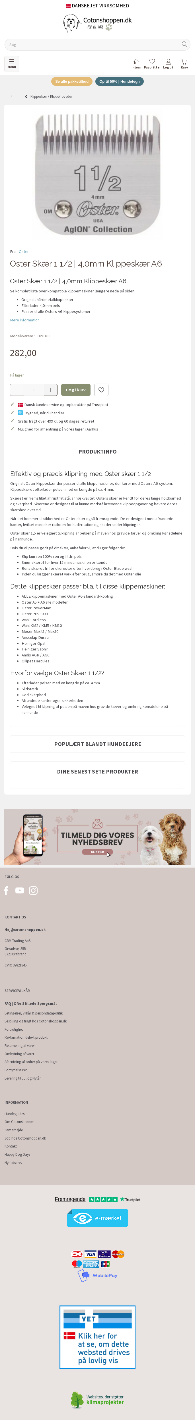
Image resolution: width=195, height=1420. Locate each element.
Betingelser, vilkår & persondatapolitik (34, 1013)
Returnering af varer (20, 1045)
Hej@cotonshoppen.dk (25, 929)
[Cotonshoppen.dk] (97, 23)
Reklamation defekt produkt (26, 1037)
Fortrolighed (14, 1029)
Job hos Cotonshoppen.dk (25, 1138)
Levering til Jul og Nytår (23, 1078)
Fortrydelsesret (16, 1070)
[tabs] (184, 65)
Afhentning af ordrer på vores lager (31, 1061)
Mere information (25, 320)
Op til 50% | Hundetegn (119, 81)
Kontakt (11, 1146)
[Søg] (185, 44)
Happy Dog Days (17, 1154)
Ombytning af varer (19, 1053)
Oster (24, 251)
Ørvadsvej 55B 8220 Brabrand (15, 951)
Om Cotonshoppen (19, 1121)
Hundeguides (14, 1113)
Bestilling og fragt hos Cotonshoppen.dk (36, 1021)
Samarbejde (14, 1130)
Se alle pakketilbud (72, 81)
